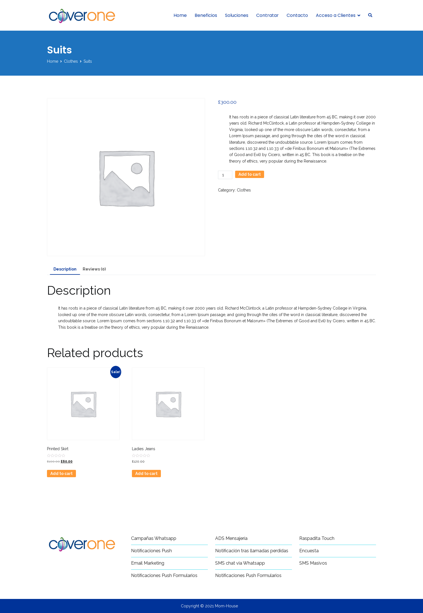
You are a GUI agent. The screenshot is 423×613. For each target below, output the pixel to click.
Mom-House (226, 606)
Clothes (71, 61)
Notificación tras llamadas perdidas (251, 550)
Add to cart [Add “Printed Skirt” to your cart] (61, 473)
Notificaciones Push (151, 550)
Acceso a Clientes (336, 15)
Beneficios (206, 15)
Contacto (297, 15)
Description (64, 269)
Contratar (267, 15)
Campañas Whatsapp (153, 538)
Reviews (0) (94, 269)
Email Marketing (147, 563)
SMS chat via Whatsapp (240, 563)
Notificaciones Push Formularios (164, 575)
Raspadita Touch (316, 538)
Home (180, 15)
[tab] (65, 269)
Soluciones (236, 15)
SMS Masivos (313, 563)
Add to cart (249, 174)
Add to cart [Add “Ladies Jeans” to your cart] (146, 473)
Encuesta (309, 550)
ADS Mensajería (231, 538)
